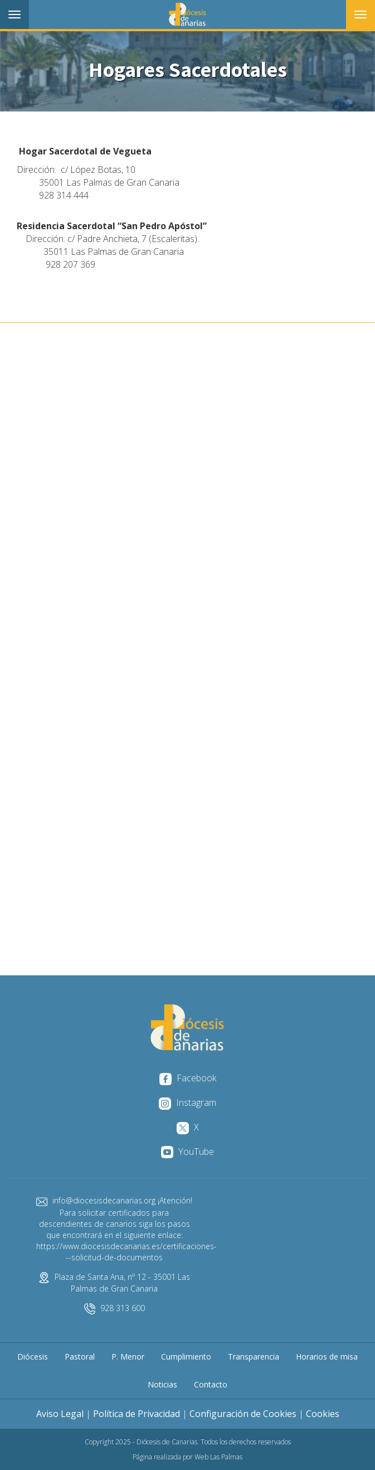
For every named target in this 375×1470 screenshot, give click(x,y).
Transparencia (253, 1356)
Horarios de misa (327, 1356)
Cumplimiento (186, 1356)
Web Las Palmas (218, 1457)
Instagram (187, 1102)
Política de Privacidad (136, 1414)
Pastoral (80, 1356)
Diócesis (32, 1356)
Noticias (162, 1384)
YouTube (187, 1151)
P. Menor (127, 1356)
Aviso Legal (60, 1414)
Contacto (210, 1384)
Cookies (322, 1414)
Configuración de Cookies (242, 1414)
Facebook (187, 1078)
